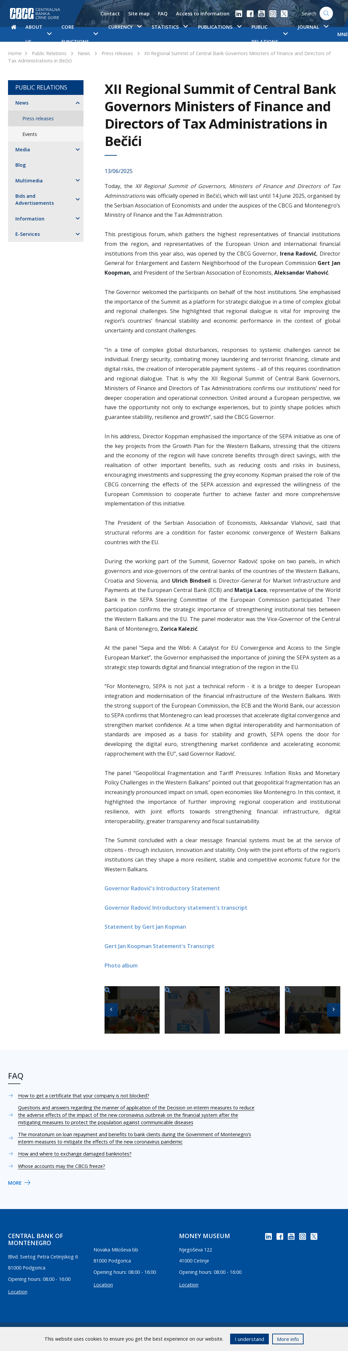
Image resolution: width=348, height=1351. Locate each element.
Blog (20, 165)
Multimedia (29, 180)
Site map (139, 13)
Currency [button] (125, 27)
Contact (110, 13)
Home (15, 53)
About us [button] (38, 34)
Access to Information (202, 13)
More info (288, 1339)
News (84, 53)
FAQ (163, 13)
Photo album (121, 965)
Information (29, 218)
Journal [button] (313, 27)
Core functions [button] (79, 34)
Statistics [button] (170, 27)
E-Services (27, 234)
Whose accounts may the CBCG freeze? (61, 1166)
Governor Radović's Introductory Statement (162, 888)
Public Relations (49, 53)
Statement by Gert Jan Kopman (145, 926)
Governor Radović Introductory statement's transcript (176, 907)
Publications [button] (219, 27)
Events (29, 134)
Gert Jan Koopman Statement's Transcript (159, 946)
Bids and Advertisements (34, 199)
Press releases (117, 53)
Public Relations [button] (269, 34)
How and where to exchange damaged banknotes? (75, 1154)
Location (17, 1292)
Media (22, 149)
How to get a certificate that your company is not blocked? (83, 1095)
